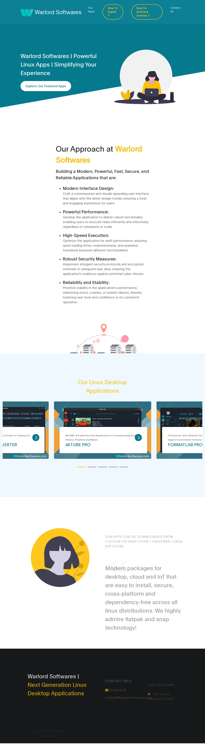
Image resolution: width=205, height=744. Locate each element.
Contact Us (176, 9)
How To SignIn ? (113, 11)
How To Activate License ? (143, 11)
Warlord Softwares (50, 12)
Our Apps (91, 9)
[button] (81, 467)
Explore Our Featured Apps (45, 86)
